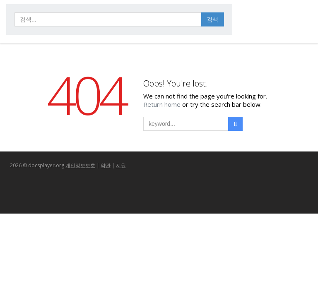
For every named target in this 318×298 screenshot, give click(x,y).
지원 (121, 165)
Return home (162, 104)
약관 (106, 165)
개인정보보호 (80, 165)
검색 (212, 19)
